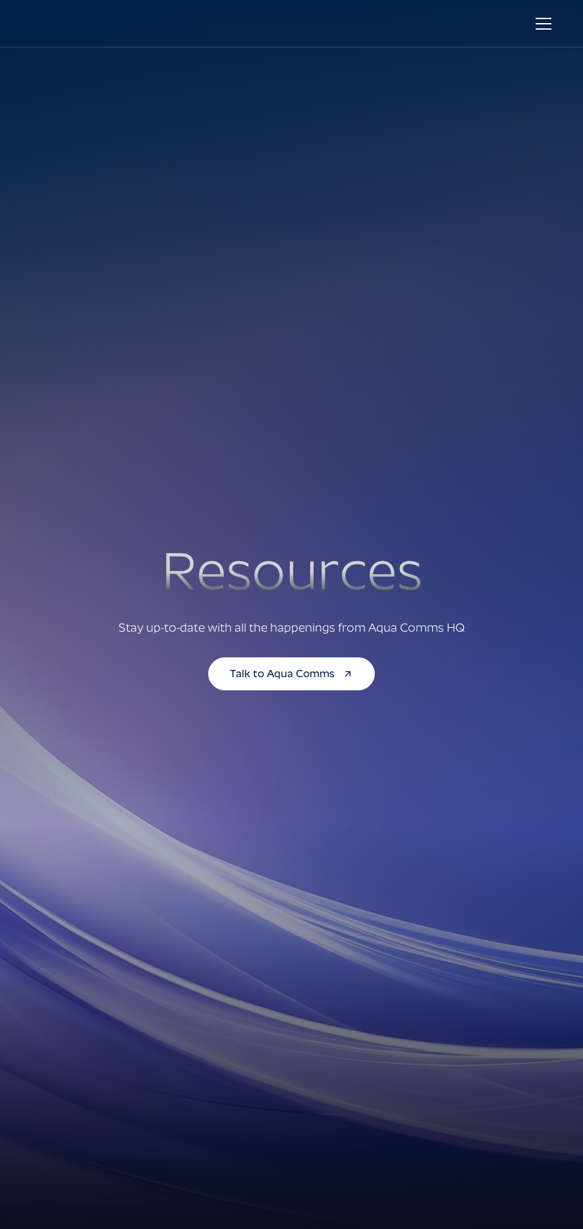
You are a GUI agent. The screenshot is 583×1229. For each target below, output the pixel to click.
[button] (541, 24)
